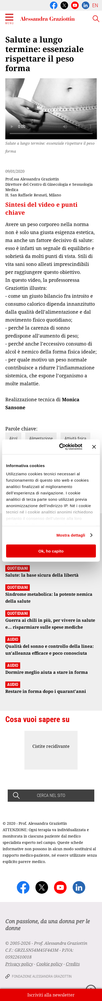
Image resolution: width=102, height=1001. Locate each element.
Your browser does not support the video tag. (51, 108)
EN (95, 5)
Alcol (13, 438)
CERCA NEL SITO (51, 795)
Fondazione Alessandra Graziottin (42, 976)
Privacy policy (19, 964)
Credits (73, 964)
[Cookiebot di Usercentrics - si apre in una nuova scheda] (61, 446)
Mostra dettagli (70, 535)
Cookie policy (49, 964)
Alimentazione (41, 438)
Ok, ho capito (50, 551)
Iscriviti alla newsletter (51, 995)
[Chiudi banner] (94, 446)
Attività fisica (75, 438)
